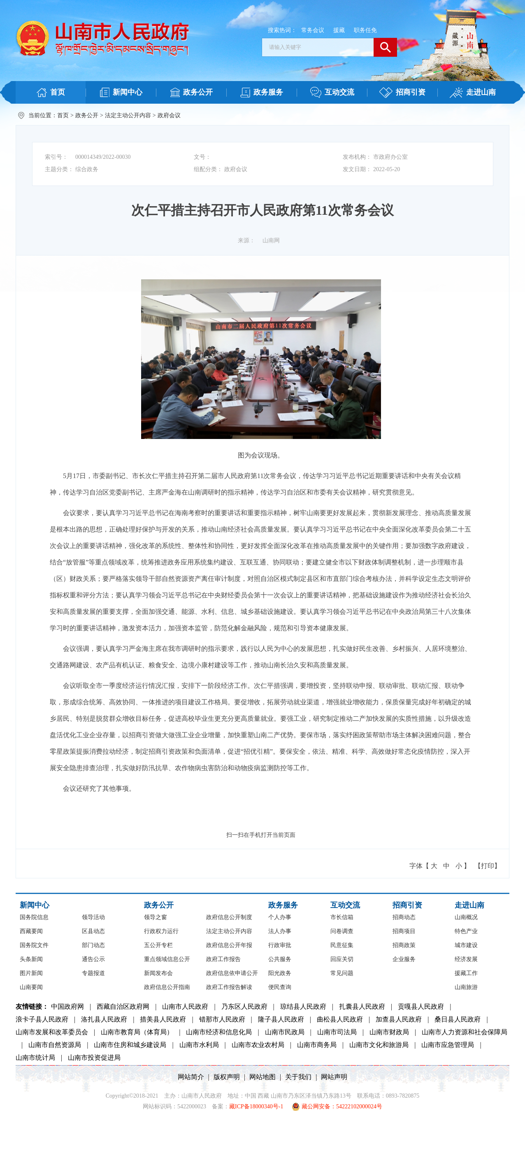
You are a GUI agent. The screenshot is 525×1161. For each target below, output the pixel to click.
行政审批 (279, 945)
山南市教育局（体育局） (137, 1032)
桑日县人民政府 (457, 1019)
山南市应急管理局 (447, 1044)
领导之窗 (155, 917)
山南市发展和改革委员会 (52, 1032)
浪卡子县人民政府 (42, 1019)
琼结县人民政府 (303, 1006)
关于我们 (298, 1076)
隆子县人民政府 (281, 1019)
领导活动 (93, 917)
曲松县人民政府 (340, 1019)
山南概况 (466, 917)
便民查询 (279, 987)
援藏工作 (466, 973)
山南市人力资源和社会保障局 (464, 1032)
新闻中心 (34, 905)
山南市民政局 (284, 1032)
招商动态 (404, 917)
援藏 (339, 30)
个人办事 (279, 917)
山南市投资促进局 (94, 1057)
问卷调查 (341, 931)
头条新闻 (31, 959)
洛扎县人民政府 (104, 1019)
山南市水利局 (199, 1044)
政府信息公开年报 (229, 945)
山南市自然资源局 (54, 1044)
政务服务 (283, 905)
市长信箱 (341, 917)
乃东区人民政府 (244, 1006)
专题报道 (93, 973)
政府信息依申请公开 (232, 973)
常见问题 (341, 973)
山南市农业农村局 (258, 1044)
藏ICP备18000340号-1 (256, 1106)
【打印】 (487, 865)
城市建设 (466, 945)
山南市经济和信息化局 (219, 1032)
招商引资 (407, 905)
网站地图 (262, 1076)
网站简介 (191, 1076)
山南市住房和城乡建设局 (130, 1044)
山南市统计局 (35, 1057)
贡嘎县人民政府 (421, 1006)
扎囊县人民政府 (362, 1006)
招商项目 (404, 931)
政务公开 (86, 115)
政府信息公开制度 (229, 917)
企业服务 (404, 959)
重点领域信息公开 (167, 959)
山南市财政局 (389, 1032)
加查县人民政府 (399, 1019)
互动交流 (345, 905)
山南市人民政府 (185, 1006)
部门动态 (93, 945)
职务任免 (365, 30)
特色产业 (466, 931)
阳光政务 (279, 973)
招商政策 (404, 945)
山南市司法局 (337, 1032)
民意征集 (341, 945)
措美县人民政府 (163, 1019)
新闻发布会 (158, 973)
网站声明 (334, 1076)
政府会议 (169, 115)
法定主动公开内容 (128, 115)
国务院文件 (34, 945)
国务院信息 (34, 917)
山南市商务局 (317, 1044)
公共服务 (279, 959)
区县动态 (93, 931)
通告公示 (93, 959)
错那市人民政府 (222, 1019)
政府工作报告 (223, 959)
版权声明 (227, 1076)
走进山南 (469, 905)
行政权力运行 (161, 931)
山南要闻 (31, 987)
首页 (63, 115)
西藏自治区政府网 (123, 1006)
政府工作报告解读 (229, 987)
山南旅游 (466, 987)
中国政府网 (67, 1006)
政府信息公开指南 (167, 987)
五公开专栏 (158, 945)
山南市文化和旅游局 (379, 1044)
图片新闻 (31, 973)
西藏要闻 (31, 931)
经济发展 (466, 959)
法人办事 (279, 931)
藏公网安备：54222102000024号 (337, 1107)
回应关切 (341, 959)
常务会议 (312, 30)
